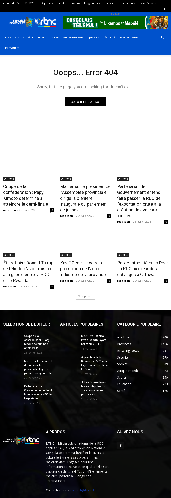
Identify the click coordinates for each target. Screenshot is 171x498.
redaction (9, 202)
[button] (162, 37)
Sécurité (109, 37)
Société (28, 37)
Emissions (74, 3)
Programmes (92, 3)
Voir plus (85, 278)
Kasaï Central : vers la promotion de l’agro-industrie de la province (84, 253)
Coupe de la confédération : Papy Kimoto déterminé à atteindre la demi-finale (26, 191)
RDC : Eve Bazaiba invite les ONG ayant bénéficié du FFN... (93, 321)
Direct (60, 3)
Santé (54, 37)
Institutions (128, 37)
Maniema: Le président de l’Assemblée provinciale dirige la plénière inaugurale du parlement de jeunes (85, 194)
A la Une (9, 179)
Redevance (110, 3)
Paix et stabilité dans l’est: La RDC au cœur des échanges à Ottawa (141, 253)
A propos (47, 3)
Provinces (12, 48)
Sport (41, 37)
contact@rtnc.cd (82, 472)
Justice (94, 37)
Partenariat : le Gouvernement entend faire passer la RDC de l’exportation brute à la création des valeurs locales (142, 194)
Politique (12, 37)
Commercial (129, 3)
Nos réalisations (149, 3)
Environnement (74, 37)
